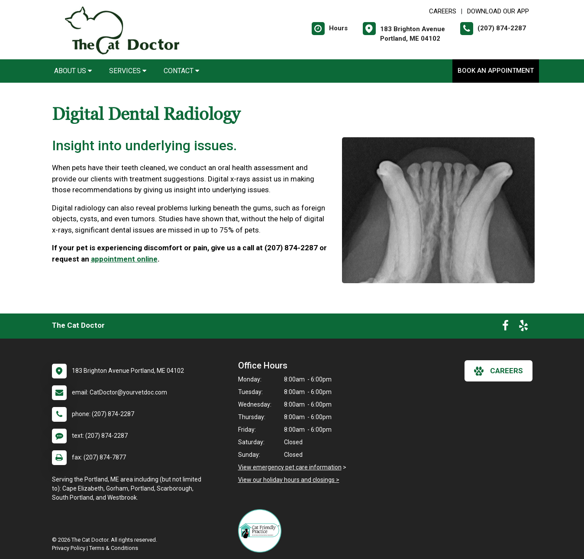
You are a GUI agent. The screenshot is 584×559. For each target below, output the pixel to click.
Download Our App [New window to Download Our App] (498, 11)
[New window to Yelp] (523, 327)
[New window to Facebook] (505, 327)
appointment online (124, 259)
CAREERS (442, 11)
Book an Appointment (496, 70)
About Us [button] (73, 71)
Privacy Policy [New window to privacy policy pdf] (68, 548)
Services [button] (127, 71)
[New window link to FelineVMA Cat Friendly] (262, 531)
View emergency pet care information (290, 467)
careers (498, 371)
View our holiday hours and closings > (288, 479)
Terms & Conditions (113, 548)
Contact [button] (181, 71)
